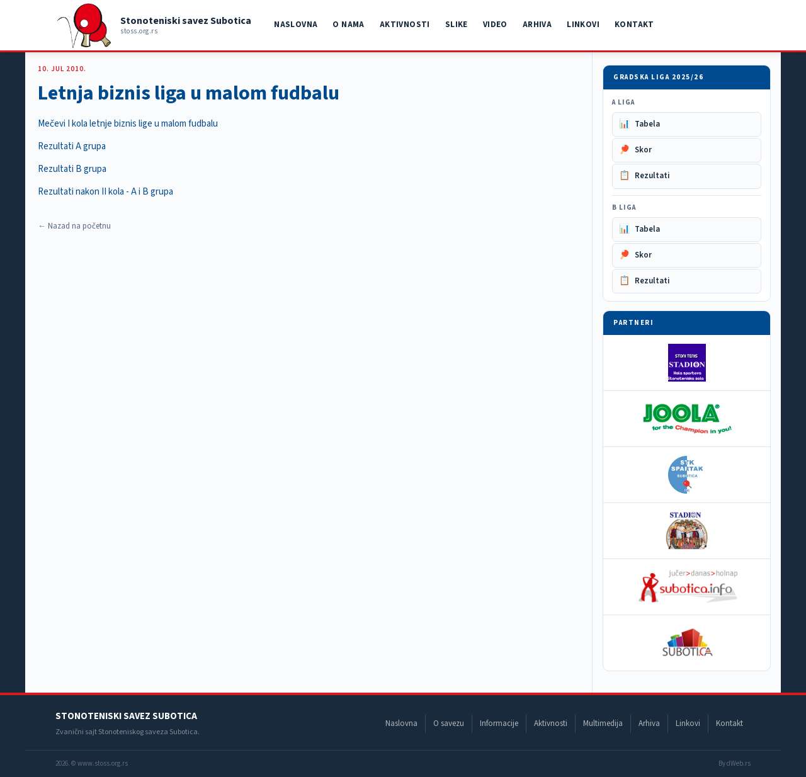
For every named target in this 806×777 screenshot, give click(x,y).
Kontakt (634, 24)
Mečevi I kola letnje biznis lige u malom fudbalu (128, 123)
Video (495, 24)
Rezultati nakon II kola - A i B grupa (105, 191)
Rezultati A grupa (72, 146)
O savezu (448, 723)
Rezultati (644, 176)
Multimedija (603, 723)
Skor (635, 150)
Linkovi (583, 24)
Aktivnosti (405, 24)
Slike (456, 24)
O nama (348, 24)
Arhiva (537, 24)
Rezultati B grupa (72, 169)
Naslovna (295, 24)
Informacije (499, 723)
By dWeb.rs (734, 763)
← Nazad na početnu (74, 226)
